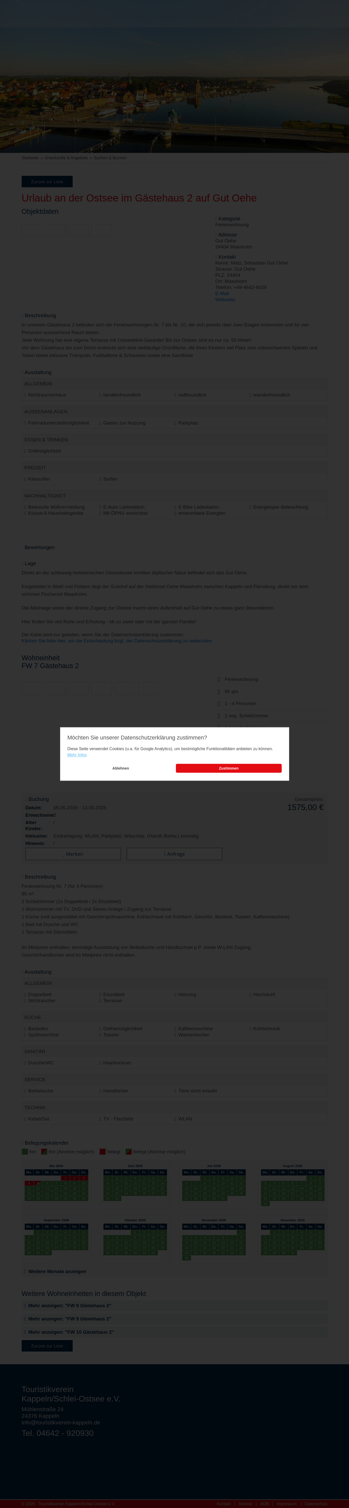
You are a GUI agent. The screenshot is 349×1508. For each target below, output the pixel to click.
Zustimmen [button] (229, 768)
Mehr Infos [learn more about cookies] (77, 755)
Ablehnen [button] (120, 768)
